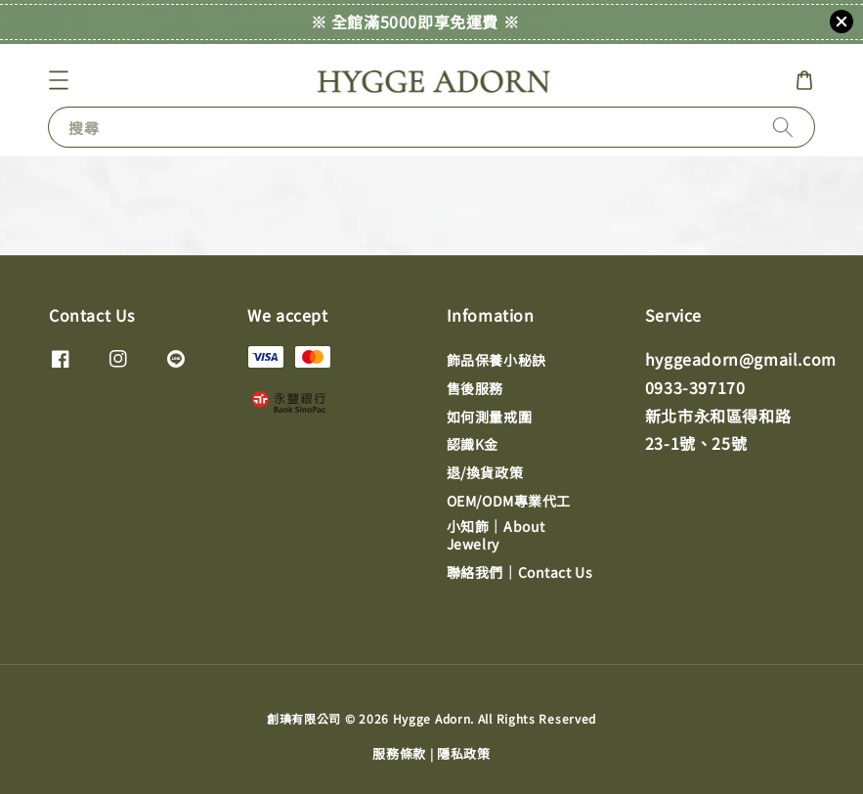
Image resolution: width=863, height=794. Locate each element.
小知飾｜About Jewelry (496, 534)
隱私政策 (464, 753)
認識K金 (472, 444)
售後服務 (475, 388)
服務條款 (399, 753)
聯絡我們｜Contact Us (520, 572)
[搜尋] (783, 127)
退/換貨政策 (485, 472)
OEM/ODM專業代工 (509, 500)
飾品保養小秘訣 (496, 360)
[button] (58, 80)
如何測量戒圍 (490, 416)
